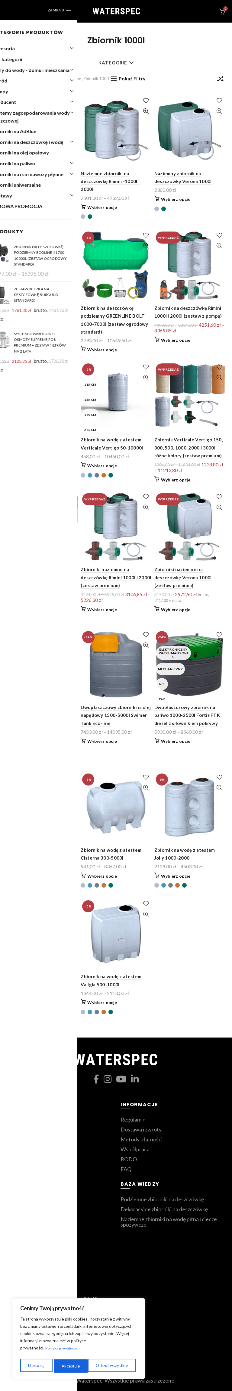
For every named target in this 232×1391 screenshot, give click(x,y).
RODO (129, 1159)
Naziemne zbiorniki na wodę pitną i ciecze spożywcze (169, 1222)
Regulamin (133, 1119)
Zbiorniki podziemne (31, 1129)
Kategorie (112, 62)
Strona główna (25, 78)
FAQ (126, 1169)
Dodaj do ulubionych (72, 100)
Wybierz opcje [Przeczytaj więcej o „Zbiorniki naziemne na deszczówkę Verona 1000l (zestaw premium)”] (176, 609)
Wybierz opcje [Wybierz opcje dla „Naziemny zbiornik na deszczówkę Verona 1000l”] (176, 199)
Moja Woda (20, 1119)
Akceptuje (120, 1365)
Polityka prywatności (64, 1350)
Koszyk (15, 1219)
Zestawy (17, 1149)
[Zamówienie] (220, 80)
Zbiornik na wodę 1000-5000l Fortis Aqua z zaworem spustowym (39, 858)
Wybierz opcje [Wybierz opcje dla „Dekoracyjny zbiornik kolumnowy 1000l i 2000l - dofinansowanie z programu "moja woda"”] (29, 749)
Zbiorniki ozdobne (28, 1139)
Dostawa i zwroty (141, 1129)
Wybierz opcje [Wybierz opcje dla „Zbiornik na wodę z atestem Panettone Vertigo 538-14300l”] (29, 1002)
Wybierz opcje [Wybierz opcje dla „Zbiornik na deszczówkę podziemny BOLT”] (29, 334)
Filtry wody (20, 1159)
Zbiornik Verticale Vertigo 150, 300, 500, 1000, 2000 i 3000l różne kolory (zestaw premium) (188, 447)
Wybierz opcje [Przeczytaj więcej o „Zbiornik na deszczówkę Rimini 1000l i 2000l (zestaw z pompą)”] (176, 340)
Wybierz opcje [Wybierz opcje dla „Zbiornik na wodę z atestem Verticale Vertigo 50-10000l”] (102, 465)
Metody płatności (142, 1139)
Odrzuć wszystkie (77, 1365)
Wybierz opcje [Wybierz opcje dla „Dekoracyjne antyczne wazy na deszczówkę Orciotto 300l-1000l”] (29, 207)
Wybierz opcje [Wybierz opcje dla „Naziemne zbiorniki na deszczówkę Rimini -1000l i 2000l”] (102, 207)
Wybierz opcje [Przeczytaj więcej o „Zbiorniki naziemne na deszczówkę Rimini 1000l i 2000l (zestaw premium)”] (102, 609)
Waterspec (89, 1380)
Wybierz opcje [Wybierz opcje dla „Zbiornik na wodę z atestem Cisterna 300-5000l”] (102, 876)
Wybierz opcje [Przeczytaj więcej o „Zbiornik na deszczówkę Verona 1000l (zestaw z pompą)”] (29, 471)
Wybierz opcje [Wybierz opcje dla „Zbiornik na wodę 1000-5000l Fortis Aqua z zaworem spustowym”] (29, 883)
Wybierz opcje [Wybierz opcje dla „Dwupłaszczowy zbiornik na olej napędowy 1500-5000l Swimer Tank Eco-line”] (102, 741)
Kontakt (17, 1199)
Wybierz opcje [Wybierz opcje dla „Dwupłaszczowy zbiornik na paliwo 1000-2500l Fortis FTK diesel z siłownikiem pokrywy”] (176, 741)
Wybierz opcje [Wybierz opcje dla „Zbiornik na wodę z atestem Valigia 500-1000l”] (102, 1002)
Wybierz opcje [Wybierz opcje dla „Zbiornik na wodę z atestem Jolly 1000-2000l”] (176, 876)
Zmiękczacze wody (29, 1169)
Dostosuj (35, 1365)
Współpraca (135, 1149)
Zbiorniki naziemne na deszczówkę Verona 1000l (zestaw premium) (183, 577)
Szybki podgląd (72, 111)
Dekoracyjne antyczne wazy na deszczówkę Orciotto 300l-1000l (41, 181)
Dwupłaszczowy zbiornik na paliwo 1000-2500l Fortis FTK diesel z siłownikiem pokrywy (187, 715)
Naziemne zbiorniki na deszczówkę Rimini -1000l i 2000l (110, 181)
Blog (12, 1249)
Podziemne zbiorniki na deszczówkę (162, 1199)
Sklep (13, 1229)
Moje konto (20, 1239)
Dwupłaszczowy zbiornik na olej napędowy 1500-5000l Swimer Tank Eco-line (116, 715)
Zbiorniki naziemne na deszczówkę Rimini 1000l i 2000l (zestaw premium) (116, 577)
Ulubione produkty (29, 1209)
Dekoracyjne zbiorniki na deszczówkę (164, 1209)
